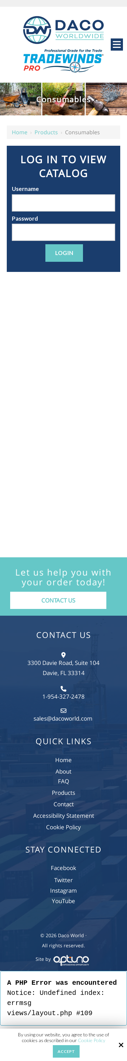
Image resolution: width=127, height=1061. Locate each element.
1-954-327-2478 (63, 696)
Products (46, 132)
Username (25, 188)
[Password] (63, 232)
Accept (66, 1051)
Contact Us (58, 600)
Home (19, 132)
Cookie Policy (91, 1040)
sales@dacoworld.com (64, 718)
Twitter (63, 880)
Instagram (63, 890)
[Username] (63, 203)
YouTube (63, 901)
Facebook (63, 868)
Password (25, 218)
